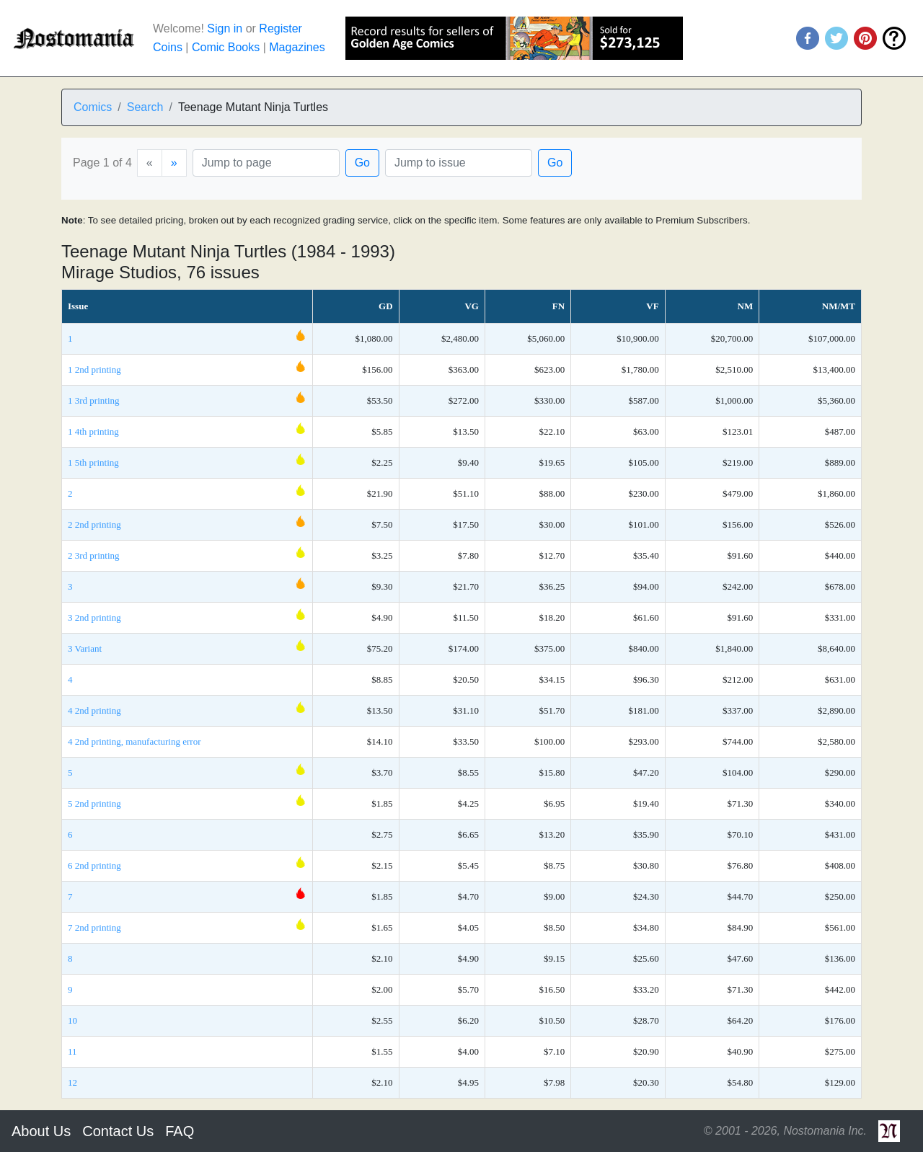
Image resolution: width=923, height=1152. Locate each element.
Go (362, 162)
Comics (93, 107)
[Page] (266, 163)
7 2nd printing (94, 927)
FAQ (179, 1131)
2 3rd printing (94, 555)
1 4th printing (93, 431)
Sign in (224, 28)
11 (72, 1051)
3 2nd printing (94, 617)
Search (145, 107)
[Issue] (458, 163)
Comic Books (226, 47)
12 (72, 1082)
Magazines (296, 47)
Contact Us (118, 1131)
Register (280, 28)
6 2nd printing (94, 865)
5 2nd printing (94, 803)
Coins (167, 47)
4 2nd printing (94, 710)
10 (72, 1020)
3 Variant (85, 648)
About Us (41, 1131)
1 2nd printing (94, 369)
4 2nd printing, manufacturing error (134, 741)
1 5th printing (93, 462)
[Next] (174, 163)
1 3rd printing (94, 400)
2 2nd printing (94, 524)
